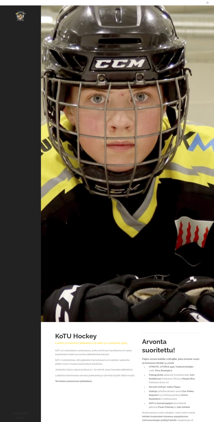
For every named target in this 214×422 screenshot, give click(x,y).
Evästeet (20, 417)
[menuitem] (20, 217)
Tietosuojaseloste (20, 413)
